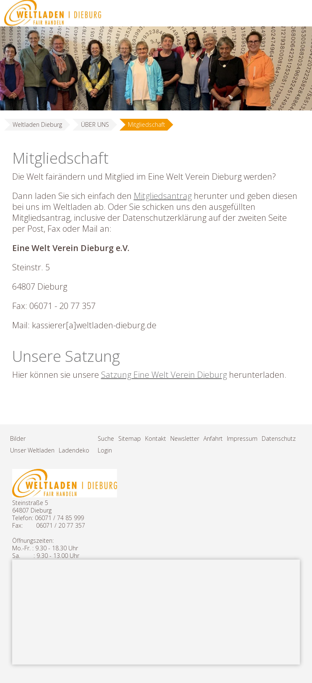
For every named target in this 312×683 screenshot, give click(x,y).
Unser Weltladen (32, 450)
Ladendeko (74, 450)
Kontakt (155, 438)
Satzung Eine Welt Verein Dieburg (164, 374)
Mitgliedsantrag (163, 195)
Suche (106, 438)
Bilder (18, 438)
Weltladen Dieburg (37, 124)
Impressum (242, 438)
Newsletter (184, 438)
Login (105, 450)
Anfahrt (213, 438)
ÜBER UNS (95, 124)
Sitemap (129, 438)
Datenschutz (279, 438)
